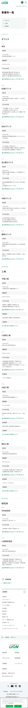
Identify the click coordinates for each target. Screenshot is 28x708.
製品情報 (4, 652)
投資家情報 (17, 658)
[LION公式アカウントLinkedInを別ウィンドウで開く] (19, 686)
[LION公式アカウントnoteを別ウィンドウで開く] (16, 686)
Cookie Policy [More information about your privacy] (10, 703)
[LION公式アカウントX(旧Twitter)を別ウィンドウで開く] (8, 686)
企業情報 (4, 663)
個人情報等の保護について (13, 694)
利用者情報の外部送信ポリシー (13, 697)
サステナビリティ (6, 658)
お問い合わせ (11, 673)
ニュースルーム (18, 663)
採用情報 (4, 669)
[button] (22, 2)
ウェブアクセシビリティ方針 (16, 691)
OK (17, 706)
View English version (20, 6)
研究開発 (17, 652)
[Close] (26, 699)
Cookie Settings (9, 706)
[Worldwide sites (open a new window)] (14, 676)
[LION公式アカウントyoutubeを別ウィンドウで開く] (12, 686)
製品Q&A (4, 673)
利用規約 (6, 691)
